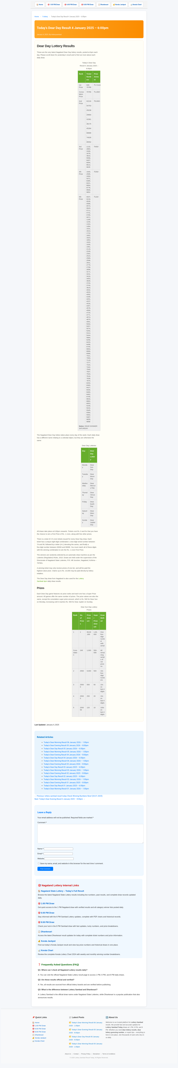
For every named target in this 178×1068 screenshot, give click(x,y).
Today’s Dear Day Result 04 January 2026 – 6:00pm (64, 758)
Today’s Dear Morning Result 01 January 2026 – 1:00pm (66, 789)
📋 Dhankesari (103, 4)
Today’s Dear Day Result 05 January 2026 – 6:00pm (64, 749)
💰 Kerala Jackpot (119, 4)
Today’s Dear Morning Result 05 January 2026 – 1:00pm (66, 752)
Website (40, 862)
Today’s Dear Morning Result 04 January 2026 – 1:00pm (66, 761)
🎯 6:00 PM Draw (70, 4)
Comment (42, 822)
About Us (68, 1057)
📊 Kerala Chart (136, 4)
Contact (76, 1057)
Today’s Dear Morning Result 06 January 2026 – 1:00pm (66, 742)
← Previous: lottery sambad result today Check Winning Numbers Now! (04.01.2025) (69, 796)
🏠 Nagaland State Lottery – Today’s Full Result (61, 895)
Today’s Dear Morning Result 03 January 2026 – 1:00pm (66, 770)
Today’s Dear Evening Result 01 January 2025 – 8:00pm (66, 782)
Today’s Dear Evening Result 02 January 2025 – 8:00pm (66, 773)
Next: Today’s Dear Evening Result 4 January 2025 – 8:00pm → (60, 799)
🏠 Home (39, 4)
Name (40, 852)
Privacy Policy (85, 1057)
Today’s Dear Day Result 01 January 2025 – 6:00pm (64, 786)
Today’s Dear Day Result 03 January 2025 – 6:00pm (64, 767)
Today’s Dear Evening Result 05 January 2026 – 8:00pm (66, 745)
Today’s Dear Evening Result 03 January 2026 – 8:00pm (66, 764)
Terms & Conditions (108, 1057)
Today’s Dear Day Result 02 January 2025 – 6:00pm (64, 776)
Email (40, 857)
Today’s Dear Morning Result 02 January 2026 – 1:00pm (66, 779)
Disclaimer (96, 1057)
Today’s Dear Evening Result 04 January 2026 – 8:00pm (66, 755)
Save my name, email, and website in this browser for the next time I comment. (71, 867)
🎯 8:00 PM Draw (87, 4)
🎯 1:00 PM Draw (54, 4)
